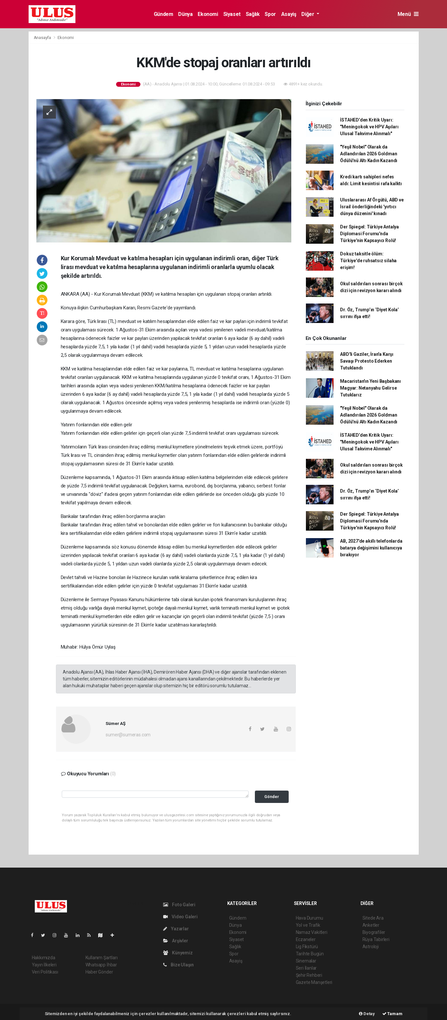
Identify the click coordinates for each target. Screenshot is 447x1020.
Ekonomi (208, 14)
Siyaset (232, 14)
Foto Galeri (179, 904)
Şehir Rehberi (309, 975)
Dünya (185, 14)
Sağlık (253, 14)
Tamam (392, 1013)
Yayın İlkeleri (44, 964)
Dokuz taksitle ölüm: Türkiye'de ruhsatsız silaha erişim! (368, 260)
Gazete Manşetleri (314, 982)
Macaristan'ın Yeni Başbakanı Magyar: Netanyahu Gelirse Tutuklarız (370, 388)
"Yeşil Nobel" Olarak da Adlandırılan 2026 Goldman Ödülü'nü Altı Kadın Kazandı (368, 153)
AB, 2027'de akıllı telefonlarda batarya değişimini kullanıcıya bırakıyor (371, 547)
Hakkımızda (43, 957)
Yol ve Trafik (308, 925)
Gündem (163, 14)
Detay (367, 1013)
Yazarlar (176, 928)
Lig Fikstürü (307, 946)
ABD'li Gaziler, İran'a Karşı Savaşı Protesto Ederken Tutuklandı (366, 361)
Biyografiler (374, 932)
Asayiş (288, 14)
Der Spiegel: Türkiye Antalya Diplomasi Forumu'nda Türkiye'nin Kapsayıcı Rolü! (369, 233)
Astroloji (370, 946)
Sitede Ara (373, 918)
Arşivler (175, 940)
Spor (270, 14)
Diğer (308, 14)
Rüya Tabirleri (375, 939)
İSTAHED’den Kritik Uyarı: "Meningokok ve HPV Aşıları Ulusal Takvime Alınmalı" (369, 126)
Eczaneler (306, 939)
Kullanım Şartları (101, 957)
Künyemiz (178, 952)
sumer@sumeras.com (128, 734)
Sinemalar (306, 960)
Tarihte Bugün (310, 953)
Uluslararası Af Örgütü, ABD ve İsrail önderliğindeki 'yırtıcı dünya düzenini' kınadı (371, 206)
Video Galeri (180, 916)
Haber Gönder (99, 972)
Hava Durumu (309, 918)
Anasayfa (43, 37)
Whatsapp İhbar (101, 964)
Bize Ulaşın (178, 964)
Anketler (370, 925)
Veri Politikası (45, 972)
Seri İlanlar (306, 968)
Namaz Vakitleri (311, 932)
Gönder (271, 796)
